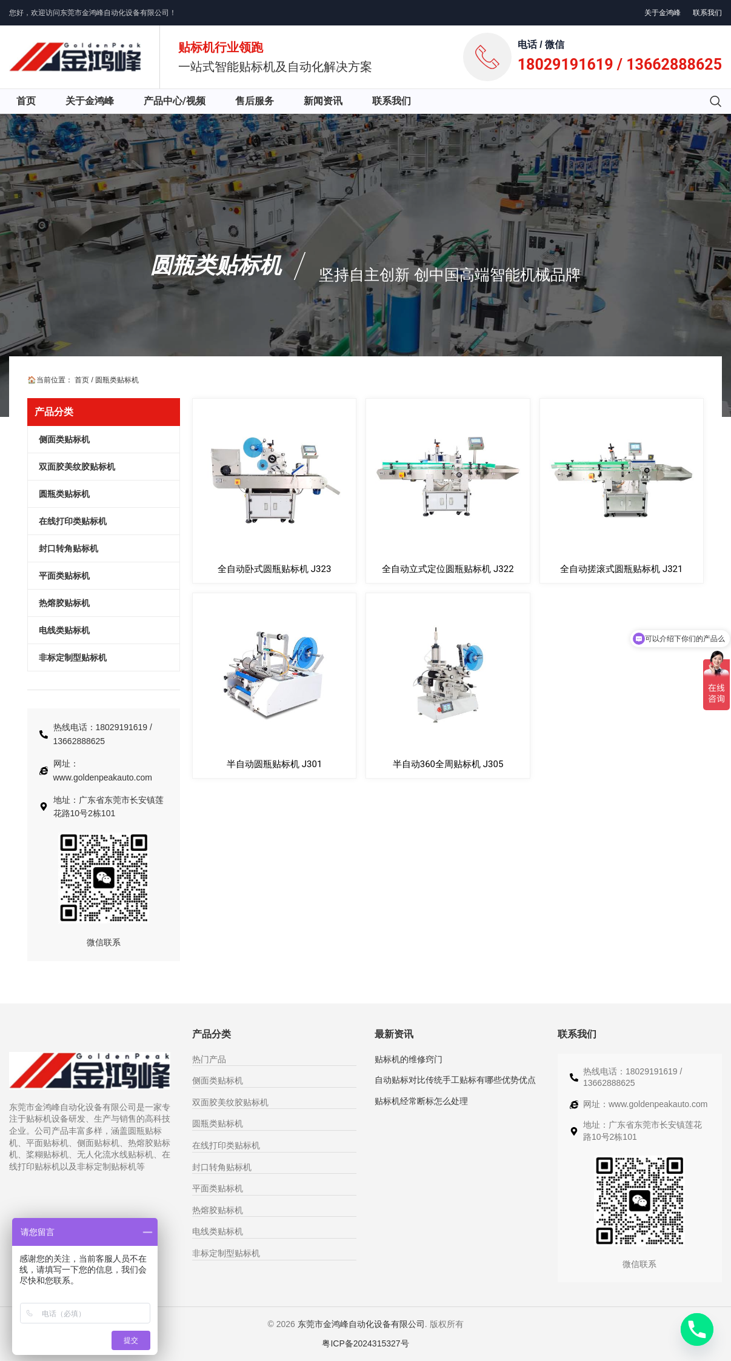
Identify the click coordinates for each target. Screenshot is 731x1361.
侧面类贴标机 (217, 1080)
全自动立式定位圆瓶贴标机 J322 (447, 569)
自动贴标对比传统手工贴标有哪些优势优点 (455, 1080)
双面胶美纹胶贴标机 (230, 1102)
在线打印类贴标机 (226, 1145)
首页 (82, 380)
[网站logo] (75, 56)
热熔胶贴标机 (217, 1210)
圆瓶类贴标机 (215, 265)
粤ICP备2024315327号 (365, 1343)
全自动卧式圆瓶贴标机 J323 (274, 569)
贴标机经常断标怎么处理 (421, 1101)
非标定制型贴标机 (226, 1253)
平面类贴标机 (217, 1188)
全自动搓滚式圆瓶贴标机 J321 (621, 569)
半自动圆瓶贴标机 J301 (274, 764)
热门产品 (209, 1059)
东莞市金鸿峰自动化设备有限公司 (361, 1324)
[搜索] (716, 101)
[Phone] (697, 1329)
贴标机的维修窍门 (408, 1059)
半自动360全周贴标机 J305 (448, 764)
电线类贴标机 (217, 1231)
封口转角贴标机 (222, 1167)
